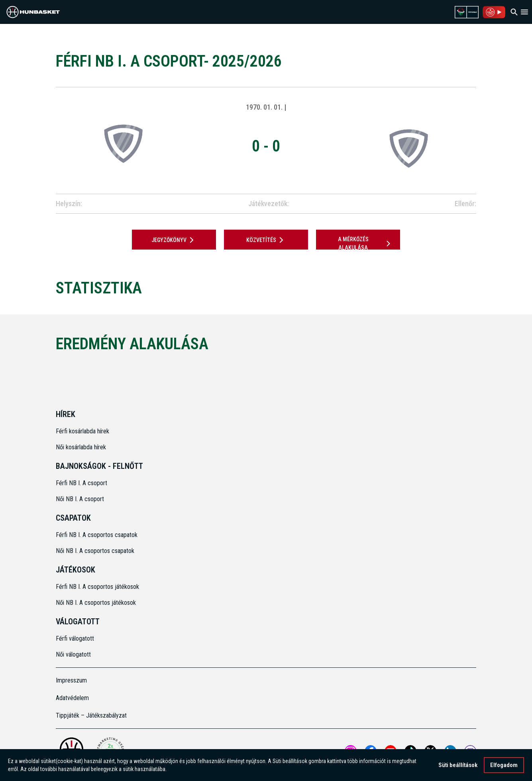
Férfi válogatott (75, 638)
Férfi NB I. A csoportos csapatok (97, 535)
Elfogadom (504, 766)
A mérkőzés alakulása (365, 243)
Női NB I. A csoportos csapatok (96, 551)
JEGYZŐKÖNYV (173, 240)
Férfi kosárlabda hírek (82, 431)
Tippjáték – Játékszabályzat (91, 715)
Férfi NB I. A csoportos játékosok (97, 586)
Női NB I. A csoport (80, 499)
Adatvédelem (72, 698)
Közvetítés (266, 240)
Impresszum (71, 680)
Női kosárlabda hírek (81, 447)
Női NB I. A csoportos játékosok (96, 602)
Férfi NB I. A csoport (81, 483)
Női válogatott (73, 654)
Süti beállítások (457, 766)
